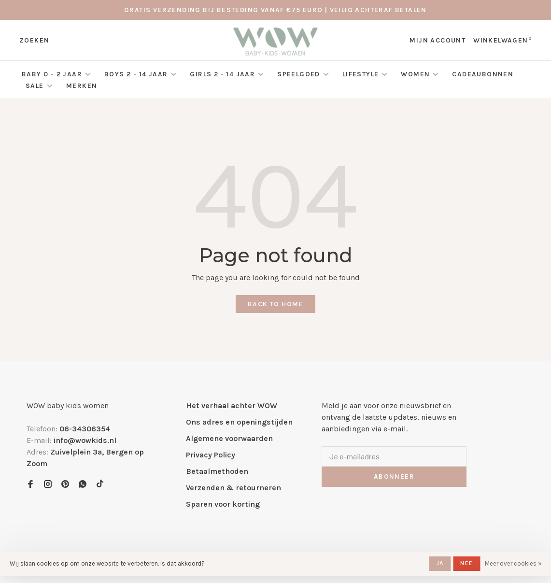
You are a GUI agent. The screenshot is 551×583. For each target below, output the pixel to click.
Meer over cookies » (513, 563)
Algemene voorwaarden (229, 438)
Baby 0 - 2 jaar (52, 74)
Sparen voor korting (223, 504)
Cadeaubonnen (482, 74)
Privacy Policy (210, 454)
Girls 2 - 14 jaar (222, 74)
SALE (36, 86)
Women (415, 74)
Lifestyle (360, 74)
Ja (440, 563)
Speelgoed (298, 74)
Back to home (275, 304)
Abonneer (394, 476)
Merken (81, 86)
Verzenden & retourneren (233, 487)
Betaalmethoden (217, 471)
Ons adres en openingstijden (239, 422)
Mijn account (438, 40)
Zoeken (34, 40)
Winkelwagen (502, 40)
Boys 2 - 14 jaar (136, 74)
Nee (466, 563)
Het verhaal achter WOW (231, 405)
